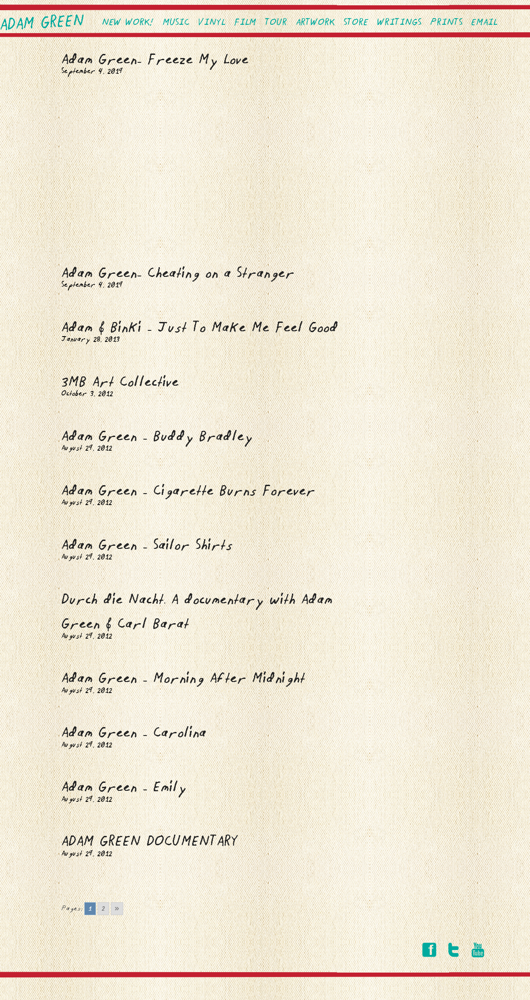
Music (176, 22)
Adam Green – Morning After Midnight (183, 678)
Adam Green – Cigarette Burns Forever (188, 491)
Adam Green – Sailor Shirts (147, 545)
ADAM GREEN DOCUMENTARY (149, 842)
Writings (399, 22)
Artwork (315, 22)
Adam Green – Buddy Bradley (157, 437)
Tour (276, 22)
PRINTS (446, 22)
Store (356, 22)
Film (245, 22)
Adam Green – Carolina (133, 733)
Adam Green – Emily (123, 787)
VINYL (211, 22)
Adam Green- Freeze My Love (155, 60)
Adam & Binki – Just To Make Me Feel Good (199, 328)
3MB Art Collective (120, 382)
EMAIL (484, 22)
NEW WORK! (128, 22)
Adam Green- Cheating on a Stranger (178, 273)
